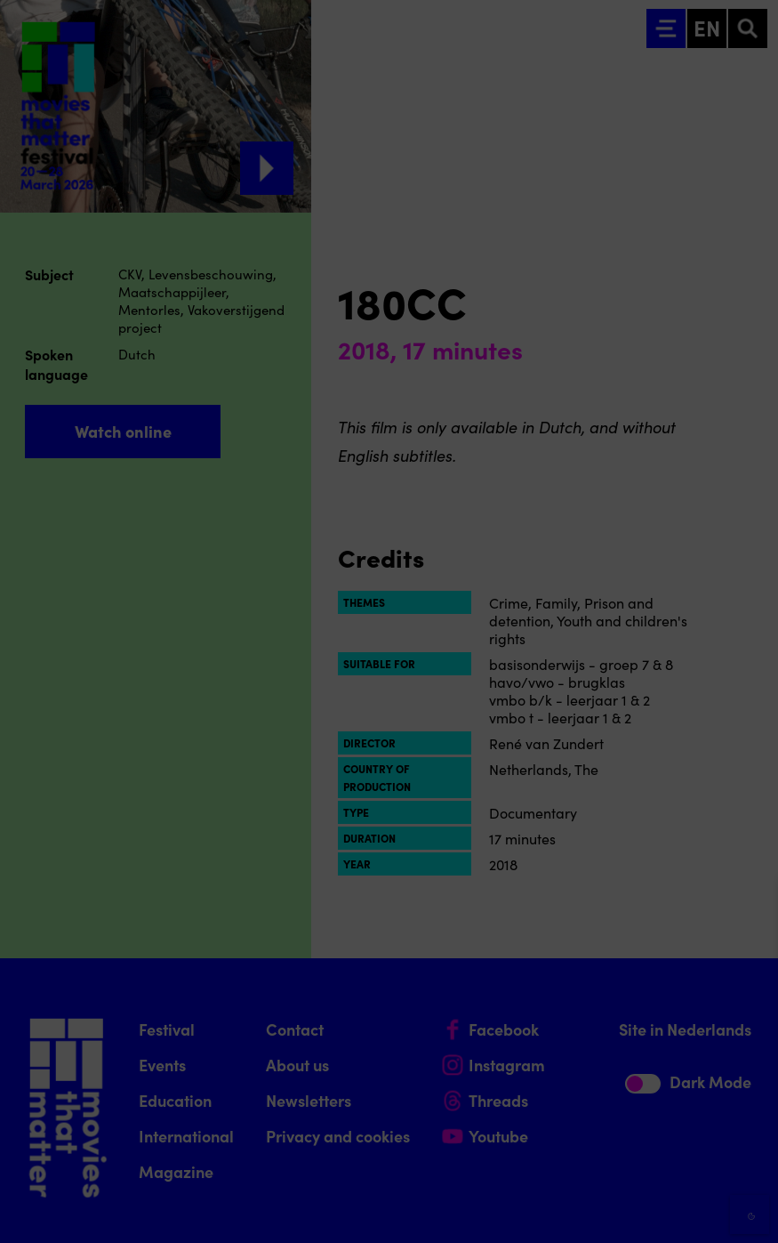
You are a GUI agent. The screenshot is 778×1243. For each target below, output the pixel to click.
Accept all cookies (626, 1158)
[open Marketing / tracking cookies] (749, 1093)
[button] (609, 1038)
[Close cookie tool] (750, 911)
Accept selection (627, 1210)
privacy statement (555, 980)
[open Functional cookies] (749, 1040)
